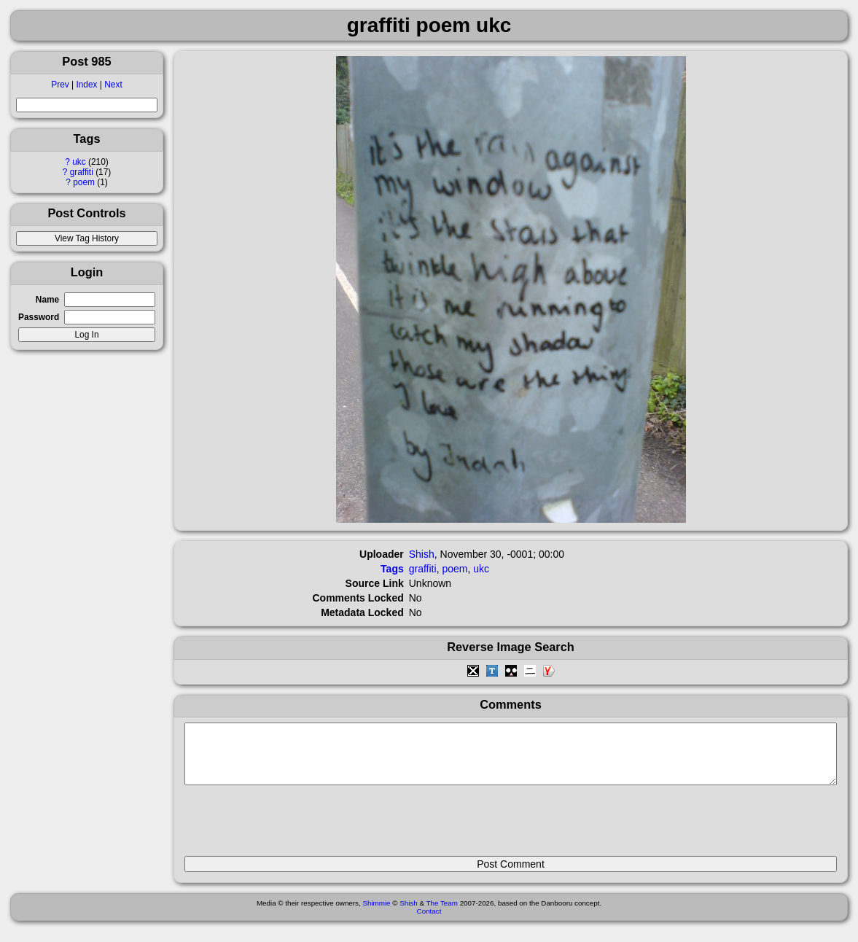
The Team (442, 914)
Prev (60, 84)
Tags (392, 569)
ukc (79, 162)
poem (84, 182)
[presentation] (295, 826)
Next (113, 84)
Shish (421, 554)
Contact (429, 922)
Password (38, 317)
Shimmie (376, 914)
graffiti (81, 172)
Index (86, 84)
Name (47, 300)
